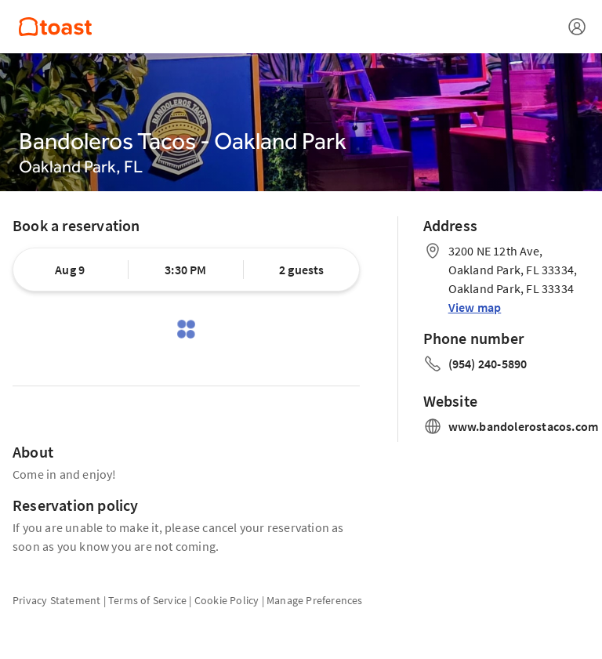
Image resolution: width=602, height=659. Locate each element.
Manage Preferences (315, 600)
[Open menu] (577, 26)
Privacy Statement (56, 600)
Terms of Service (147, 600)
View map (475, 307)
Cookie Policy (226, 600)
